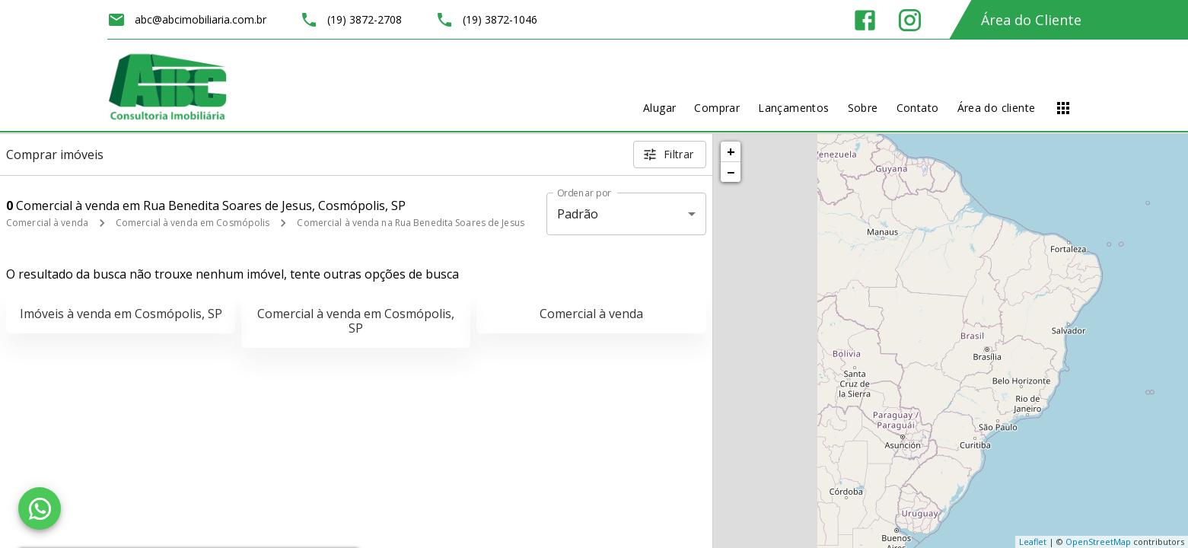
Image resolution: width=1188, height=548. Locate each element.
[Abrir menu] (1063, 108)
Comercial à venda (47, 222)
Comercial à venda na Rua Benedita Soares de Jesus (410, 222)
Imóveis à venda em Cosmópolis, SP (121, 313)
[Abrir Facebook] (865, 20)
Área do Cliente (1031, 20)
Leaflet (1032, 541)
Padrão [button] (578, 214)
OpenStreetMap (1098, 541)
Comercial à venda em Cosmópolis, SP (355, 320)
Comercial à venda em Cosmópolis (193, 222)
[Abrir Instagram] (910, 20)
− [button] (730, 172)
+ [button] (731, 151)
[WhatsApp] (39, 508)
